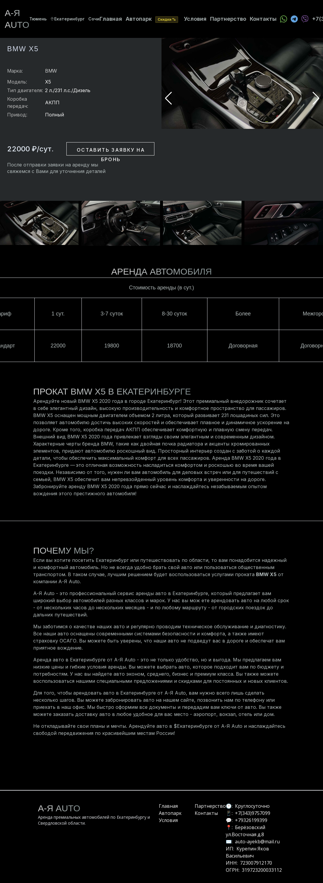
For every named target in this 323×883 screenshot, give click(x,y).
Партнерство (228, 19)
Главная (111, 19)
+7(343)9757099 (252, 813)
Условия (195, 19)
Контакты (263, 19)
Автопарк (139, 19)
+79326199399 (251, 820)
